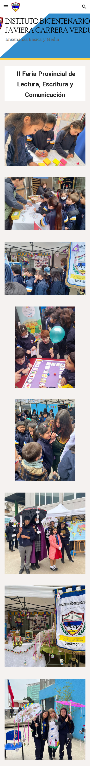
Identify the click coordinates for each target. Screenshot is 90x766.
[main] (45, 83)
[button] (6, 6)
